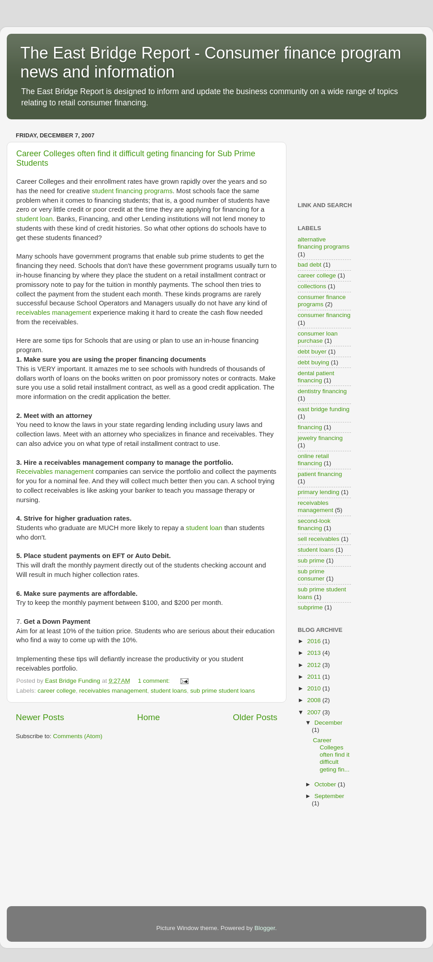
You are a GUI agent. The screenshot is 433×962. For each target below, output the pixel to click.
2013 (314, 652)
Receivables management (55, 471)
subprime (310, 607)
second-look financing (314, 524)
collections (312, 286)
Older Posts (255, 717)
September (329, 796)
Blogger (264, 928)
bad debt (310, 264)
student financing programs (132, 191)
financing (310, 427)
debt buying (313, 362)
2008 (314, 700)
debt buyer (312, 351)
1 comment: (154, 680)
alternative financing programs (324, 243)
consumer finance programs (322, 301)
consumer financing (324, 315)
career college (56, 690)
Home (148, 717)
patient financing (320, 474)
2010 (314, 688)
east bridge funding (324, 409)
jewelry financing (320, 438)
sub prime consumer (311, 575)
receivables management (53, 312)
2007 (314, 712)
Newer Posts (40, 717)
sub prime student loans (222, 690)
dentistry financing (322, 391)
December (328, 722)
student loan (34, 218)
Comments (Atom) (78, 736)
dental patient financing (316, 377)
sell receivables (318, 538)
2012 (314, 665)
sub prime (311, 560)
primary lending (318, 492)
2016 (314, 641)
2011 (314, 676)
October (326, 784)
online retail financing (313, 460)
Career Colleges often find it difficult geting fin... (331, 755)
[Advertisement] (326, 157)
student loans (169, 690)
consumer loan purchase (318, 337)
